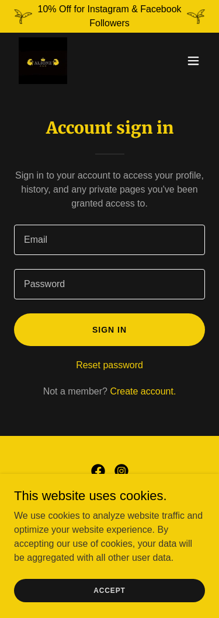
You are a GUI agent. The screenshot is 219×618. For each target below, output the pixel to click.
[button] (193, 60)
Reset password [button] (109, 365)
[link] (43, 60)
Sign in (109, 329)
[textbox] (109, 240)
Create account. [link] (143, 391)
